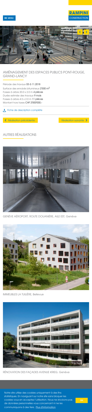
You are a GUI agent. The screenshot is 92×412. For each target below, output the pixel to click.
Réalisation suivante (73, 120)
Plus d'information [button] (46, 407)
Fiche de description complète (24, 110)
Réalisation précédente (21, 120)
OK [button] (81, 400)
